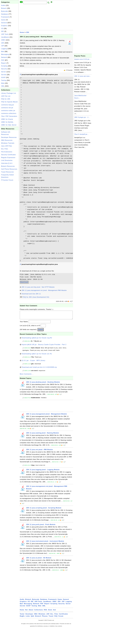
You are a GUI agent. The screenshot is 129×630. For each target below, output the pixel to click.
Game (3, 20)
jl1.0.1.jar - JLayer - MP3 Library (33, 362)
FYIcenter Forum (7, 180)
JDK (2, 43)
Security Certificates (8, 154)
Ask (54, 611)
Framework (5, 17)
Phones (45, 618)
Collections (38, 611)
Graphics (4, 25)
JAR (47, 615)
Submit (40, 331)
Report (3, 63)
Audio (3, 5)
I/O (2, 28)
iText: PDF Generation (9, 116)
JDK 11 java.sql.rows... (82, 76)
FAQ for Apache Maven (9, 102)
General (4, 22)
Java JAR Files (6, 146)
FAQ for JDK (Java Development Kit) (36, 297)
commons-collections (8, 113)
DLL (51, 615)
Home (22, 32)
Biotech (4, 8)
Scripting (4, 66)
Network (4, 57)
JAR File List (5, 96)
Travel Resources (7, 172)
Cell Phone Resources (9, 169)
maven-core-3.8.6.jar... (82, 59)
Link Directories (6, 160)
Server (3, 72)
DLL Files (4, 149)
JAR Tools (4, 34)
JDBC (3, 40)
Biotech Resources (8, 166)
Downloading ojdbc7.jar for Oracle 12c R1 (37, 355)
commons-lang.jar (7, 105)
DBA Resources (6, 140)
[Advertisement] (10, 209)
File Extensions (6, 152)
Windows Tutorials (7, 143)
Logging (4, 48)
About (31, 611)
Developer (29, 615)
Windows (41, 615)
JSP (2, 46)
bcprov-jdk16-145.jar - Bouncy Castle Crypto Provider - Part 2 (44, 346)
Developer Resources (9, 137)
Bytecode (4, 11)
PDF (2, 60)
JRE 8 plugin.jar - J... (82, 117)
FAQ (56, 618)
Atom (50, 611)
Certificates (63, 615)
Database (4, 14)
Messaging (5, 54)
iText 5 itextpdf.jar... (81, 134)
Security (4, 69)
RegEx (22, 618)
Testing (3, 80)
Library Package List (8, 93)
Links (28, 618)
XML (2, 86)
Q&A (32, 618)
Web (2, 83)
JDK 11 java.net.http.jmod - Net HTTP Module (38, 287)
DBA (36, 615)
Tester (22, 615)
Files (56, 615)
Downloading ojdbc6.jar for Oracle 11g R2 (37, 339)
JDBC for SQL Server (8, 125)
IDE (2, 31)
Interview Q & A (6, 163)
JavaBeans (5, 37)
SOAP (3, 77)
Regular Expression (8, 157)
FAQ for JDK (5, 99)
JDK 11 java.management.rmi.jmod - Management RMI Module (44, 290)
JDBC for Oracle (7, 119)
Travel (51, 618)
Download (24, 282)
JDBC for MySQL (7, 122)
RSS (45, 611)
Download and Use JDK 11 (31, 294)
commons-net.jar (7, 107)
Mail (2, 51)
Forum (60, 618)
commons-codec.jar (8, 110)
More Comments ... (27, 376)
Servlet (3, 74)
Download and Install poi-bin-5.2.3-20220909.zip (39, 369)
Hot (26, 611)
